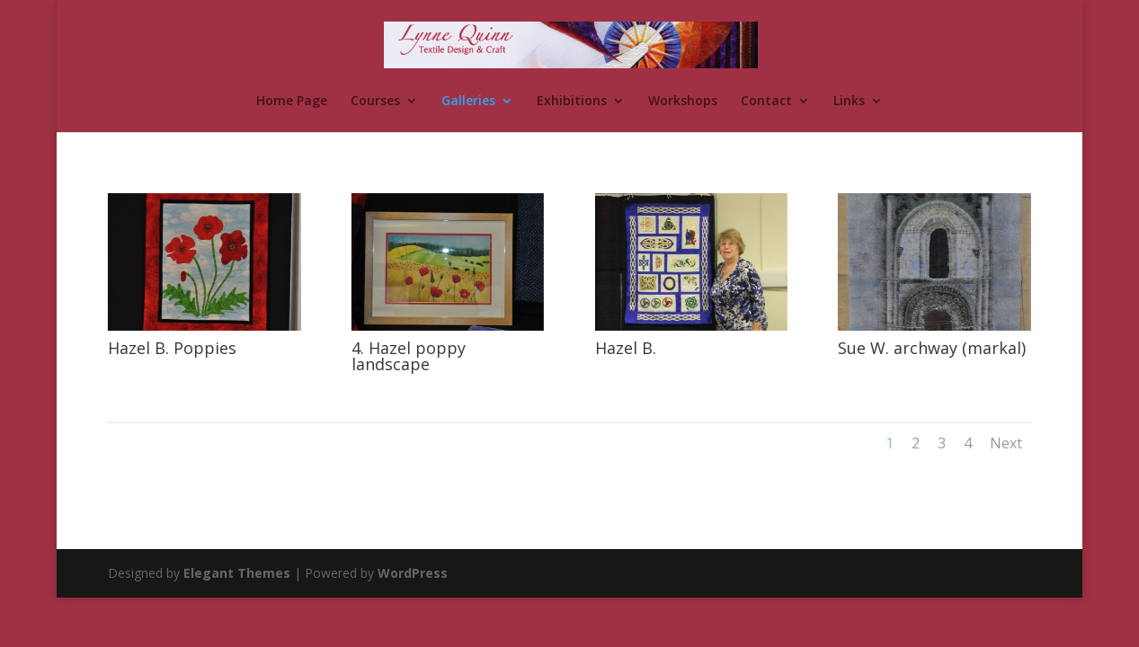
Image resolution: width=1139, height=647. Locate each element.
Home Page (291, 101)
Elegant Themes (236, 572)
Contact (766, 101)
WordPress (413, 572)
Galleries (468, 101)
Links (849, 101)
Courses (375, 101)
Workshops (682, 101)
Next (1006, 443)
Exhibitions (572, 101)
